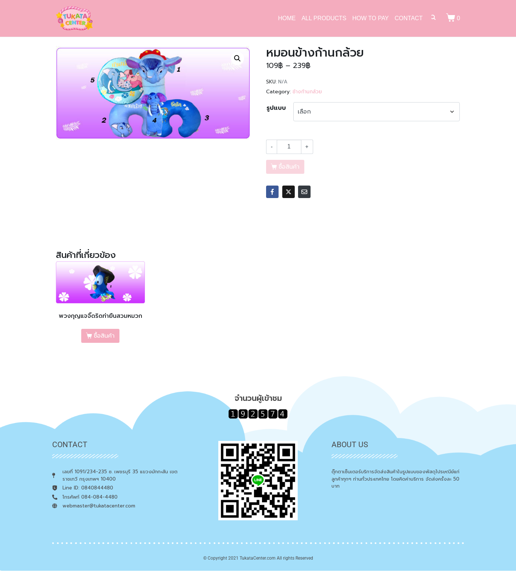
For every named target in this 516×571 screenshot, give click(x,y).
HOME (286, 18)
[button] (237, 58)
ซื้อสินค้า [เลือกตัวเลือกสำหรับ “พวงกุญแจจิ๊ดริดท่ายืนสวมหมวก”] (104, 335)
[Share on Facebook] (272, 192)
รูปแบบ (276, 108)
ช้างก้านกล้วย (307, 92)
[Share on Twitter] (288, 192)
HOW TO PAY (370, 18)
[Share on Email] (304, 192)
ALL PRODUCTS (323, 18)
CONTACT (409, 18)
